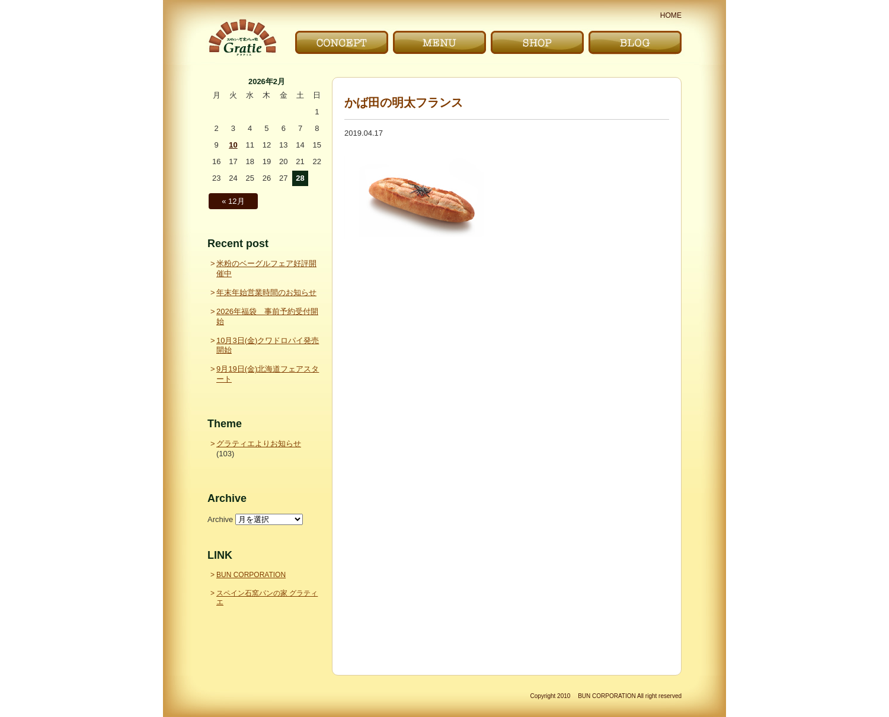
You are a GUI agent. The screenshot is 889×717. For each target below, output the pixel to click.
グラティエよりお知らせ (258, 443)
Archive (220, 519)
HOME (671, 15)
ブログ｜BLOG (635, 42)
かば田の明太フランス (403, 102)
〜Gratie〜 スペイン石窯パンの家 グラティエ (242, 37)
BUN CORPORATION (251, 575)
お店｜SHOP (537, 42)
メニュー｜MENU (439, 42)
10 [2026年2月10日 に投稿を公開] (233, 144)
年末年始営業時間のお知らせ (266, 292)
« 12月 (233, 201)
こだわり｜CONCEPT (341, 42)
